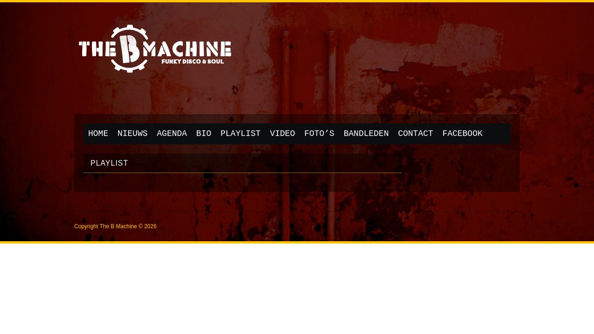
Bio (203, 133)
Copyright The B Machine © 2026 (115, 226)
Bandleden (366, 133)
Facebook (462, 133)
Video (282, 133)
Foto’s (319, 133)
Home (98, 133)
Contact (415, 133)
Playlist (240, 133)
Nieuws (132, 133)
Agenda (172, 133)
